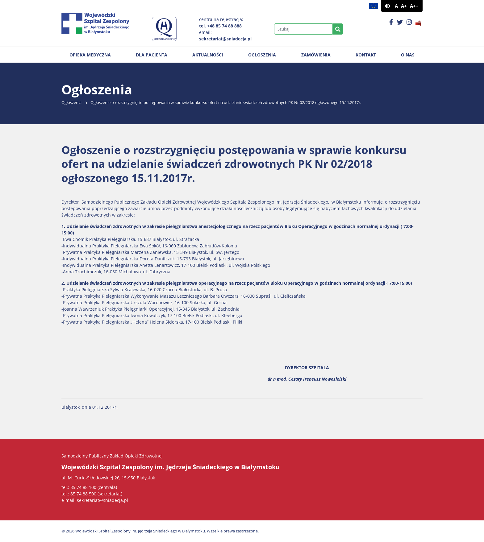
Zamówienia (316, 55)
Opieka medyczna (90, 55)
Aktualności (207, 55)
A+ (404, 6)
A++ (414, 6)
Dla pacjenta (151, 55)
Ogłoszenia (262, 55)
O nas (408, 55)
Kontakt (366, 55)
